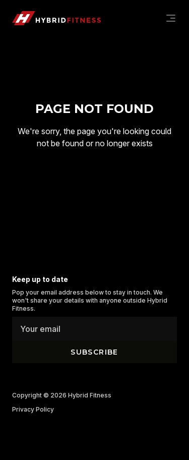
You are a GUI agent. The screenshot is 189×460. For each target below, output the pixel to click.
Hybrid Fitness (89, 395)
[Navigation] (171, 18)
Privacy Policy (33, 409)
